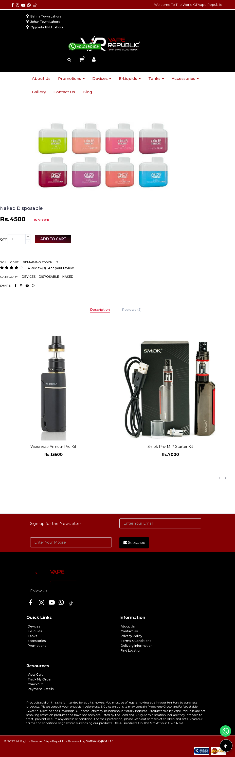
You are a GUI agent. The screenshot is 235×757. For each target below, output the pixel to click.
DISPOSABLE (49, 277)
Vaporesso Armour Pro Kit (53, 446)
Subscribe (134, 542)
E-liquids (130, 78)
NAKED (68, 277)
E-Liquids (35, 631)
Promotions (71, 78)
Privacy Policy (131, 636)
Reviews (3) (131, 309)
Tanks (156, 78)
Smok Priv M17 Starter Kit (170, 446)
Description (100, 309)
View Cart (35, 674)
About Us (128, 626)
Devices (101, 78)
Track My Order (40, 679)
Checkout (35, 684)
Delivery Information (137, 646)
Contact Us (129, 631)
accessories (37, 641)
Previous (219, 478)
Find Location (131, 650)
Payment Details (40, 689)
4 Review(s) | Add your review (51, 268)
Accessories (185, 78)
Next (225, 478)
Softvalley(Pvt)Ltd (100, 741)
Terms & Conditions (136, 641)
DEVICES (28, 277)
